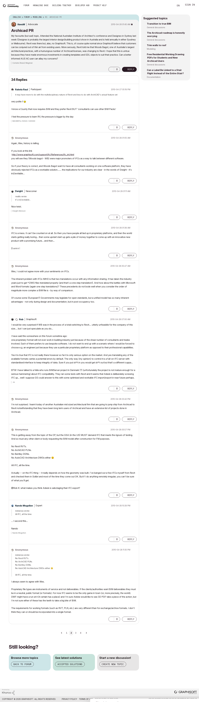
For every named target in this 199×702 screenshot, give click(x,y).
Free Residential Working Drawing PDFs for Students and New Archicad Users (165, 57)
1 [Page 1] (66, 633)
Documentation (154, 77)
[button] (111, 69)
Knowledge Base (41, 5)
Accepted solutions (69, 664)
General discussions (156, 27)
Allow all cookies (183, 670)
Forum (26, 5)
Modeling (151, 49)
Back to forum (22, 664)
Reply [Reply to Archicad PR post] (130, 69)
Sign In (190, 5)
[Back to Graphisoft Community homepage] (11, 5)
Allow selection (183, 677)
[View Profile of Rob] (21, 319)
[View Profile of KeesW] (21, 24)
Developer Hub (82, 5)
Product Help (100, 5)
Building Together (61, 5)
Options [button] (135, 17)
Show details (110, 698)
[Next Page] (86, 632)
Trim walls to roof (156, 45)
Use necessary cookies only (183, 685)
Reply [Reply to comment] (130, 127)
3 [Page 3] (75, 633)
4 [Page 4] (80, 633)
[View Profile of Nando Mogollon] (24, 505)
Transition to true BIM (159, 23)
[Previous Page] (61, 632)
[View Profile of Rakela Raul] (21, 89)
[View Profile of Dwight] (19, 191)
